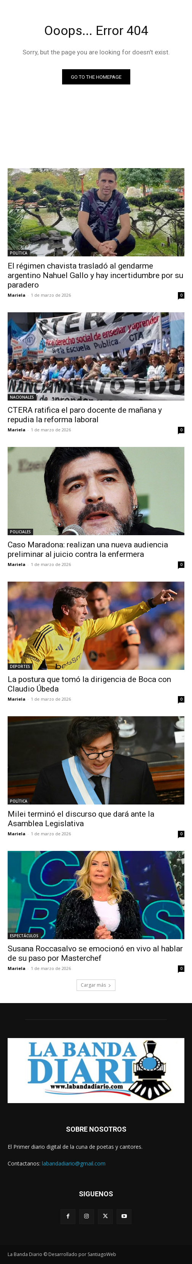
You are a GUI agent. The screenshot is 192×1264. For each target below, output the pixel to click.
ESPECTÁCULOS (24, 935)
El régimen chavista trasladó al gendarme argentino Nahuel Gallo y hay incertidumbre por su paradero (95, 275)
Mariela (17, 295)
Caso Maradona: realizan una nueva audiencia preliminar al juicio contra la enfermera (88, 549)
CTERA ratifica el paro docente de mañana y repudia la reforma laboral (85, 414)
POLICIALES (20, 531)
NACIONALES (22, 397)
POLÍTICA (18, 253)
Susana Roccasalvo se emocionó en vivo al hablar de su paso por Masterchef (95, 953)
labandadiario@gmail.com (74, 1163)
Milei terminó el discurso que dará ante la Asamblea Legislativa (81, 818)
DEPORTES (20, 666)
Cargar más (96, 985)
